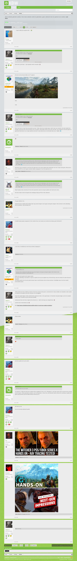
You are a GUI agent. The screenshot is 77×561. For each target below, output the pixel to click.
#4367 (71, 197)
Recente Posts (17, 10)
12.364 (12, 419)
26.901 (12, 62)
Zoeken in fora (9, 10)
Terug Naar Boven (67, 557)
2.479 (12, 150)
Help (58, 557)
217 (20, 27)
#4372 (71, 312)
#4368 (71, 217)
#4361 (71, 46)
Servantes (7, 472)
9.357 (12, 476)
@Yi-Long (30, 53)
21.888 (12, 281)
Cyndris (19, 171)
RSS (71, 557)
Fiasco (20, 23)
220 (25, 27)
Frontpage (8, 7)
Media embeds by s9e (27, 559)
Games (12, 23)
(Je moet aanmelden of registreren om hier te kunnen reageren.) (62, 545)
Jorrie (16, 171)
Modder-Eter (8, 83)
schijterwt (7, 209)
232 (31, 27)
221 (27, 27)
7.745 (12, 170)
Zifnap (16, 514)
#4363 (71, 110)
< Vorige (14, 27)
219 (24, 27)
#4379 (71, 517)
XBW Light (7, 557)
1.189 (12, 213)
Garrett (16, 324)
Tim (6, 167)
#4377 (71, 428)
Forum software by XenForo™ (14, 559)
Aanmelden (69, 1)
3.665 (12, 259)
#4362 (71, 71)
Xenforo (15, 557)
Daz (16, 528)
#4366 (71, 177)
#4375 (71, 382)
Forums (13, 7)
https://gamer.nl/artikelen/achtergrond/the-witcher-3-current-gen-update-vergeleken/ (34, 305)
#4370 (71, 263)
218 (22, 27)
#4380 (71, 541)
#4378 (71, 460)
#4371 (71, 288)
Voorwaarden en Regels (63, 559)
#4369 (71, 242)
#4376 (71, 402)
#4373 (71, 332)
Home (62, 557)
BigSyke (7, 189)
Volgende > (34, 27)
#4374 (71, 357)
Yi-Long (7, 39)
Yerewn (7, 255)
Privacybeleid (70, 559)
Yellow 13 (7, 59)
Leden (19, 7)
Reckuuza (17, 146)
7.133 (12, 42)
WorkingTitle (8, 147)
